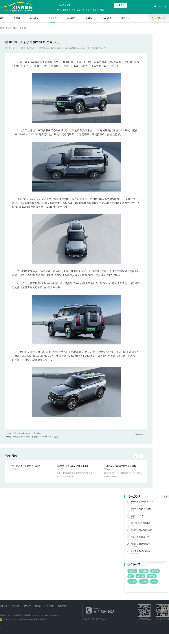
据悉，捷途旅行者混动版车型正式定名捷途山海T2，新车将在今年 (75, 474)
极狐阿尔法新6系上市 (140, 537)
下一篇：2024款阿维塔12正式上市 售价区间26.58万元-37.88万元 (31, 437)
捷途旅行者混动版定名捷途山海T (72, 466)
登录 (159, 7)
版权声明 (62, 606)
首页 (15, 28)
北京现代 (66, 10)
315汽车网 (31, 48)
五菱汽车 (151, 576)
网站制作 (63, 615)
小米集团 (155, 571)
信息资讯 (23, 28)
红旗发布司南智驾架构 (140, 551)
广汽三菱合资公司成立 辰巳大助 (25, 466)
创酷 (102, 10)
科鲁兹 (88, 10)
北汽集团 (132, 581)
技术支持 (43, 619)
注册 (164, 7)
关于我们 (50, 606)
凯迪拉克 (80, 10)
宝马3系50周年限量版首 (141, 523)
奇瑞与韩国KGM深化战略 (141, 530)
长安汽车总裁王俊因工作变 (142, 502)
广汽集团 (143, 571)
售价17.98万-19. (137, 516)
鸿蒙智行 (132, 571)
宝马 (74, 10)
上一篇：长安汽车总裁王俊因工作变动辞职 (23, 433)
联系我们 (38, 606)
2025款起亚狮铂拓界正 (140, 544)
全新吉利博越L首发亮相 (141, 509)
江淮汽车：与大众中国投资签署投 (120, 466)
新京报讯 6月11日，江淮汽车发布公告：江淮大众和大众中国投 (123, 474)
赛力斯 (154, 581)
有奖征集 (4, 606)
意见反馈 (15, 606)
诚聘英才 (27, 606)
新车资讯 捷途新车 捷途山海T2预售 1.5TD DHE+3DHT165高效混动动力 (76, 48)
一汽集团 (143, 581)
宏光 (130, 576)
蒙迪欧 (95, 10)
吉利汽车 (140, 576)
